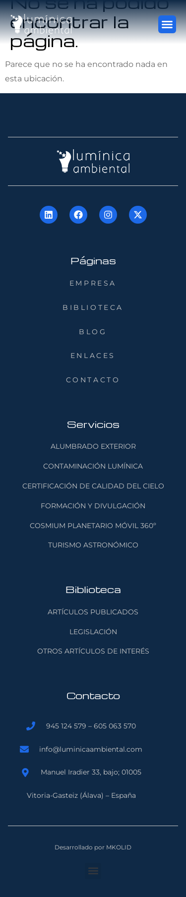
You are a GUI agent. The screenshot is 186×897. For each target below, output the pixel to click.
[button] (167, 24)
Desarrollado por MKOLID (93, 847)
